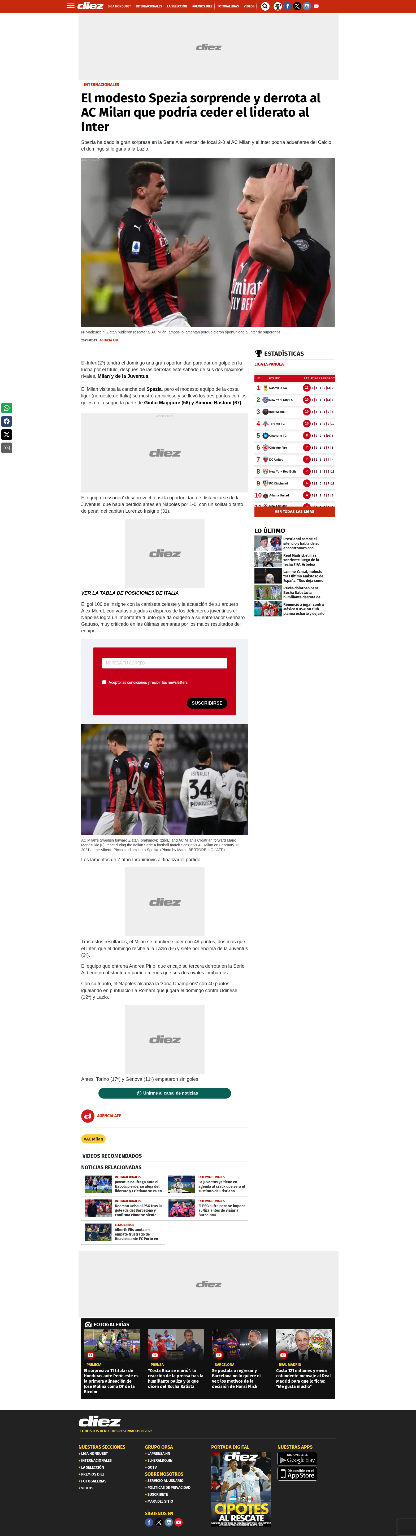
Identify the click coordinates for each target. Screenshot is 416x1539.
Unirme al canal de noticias (170, 1093)
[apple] (307, 1474)
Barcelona (224, 1365)
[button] (6, 408)
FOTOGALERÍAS (111, 1324)
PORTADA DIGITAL (230, 1447)
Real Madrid (290, 1365)
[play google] (307, 1458)
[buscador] (265, 6)
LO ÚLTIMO (269, 530)
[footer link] (208, 1434)
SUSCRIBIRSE (207, 703)
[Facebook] (149, 1522)
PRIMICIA (93, 1365)
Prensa (157, 1365)
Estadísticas (284, 353)
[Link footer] (100, 1421)
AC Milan (94, 1139)
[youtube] (178, 1522)
